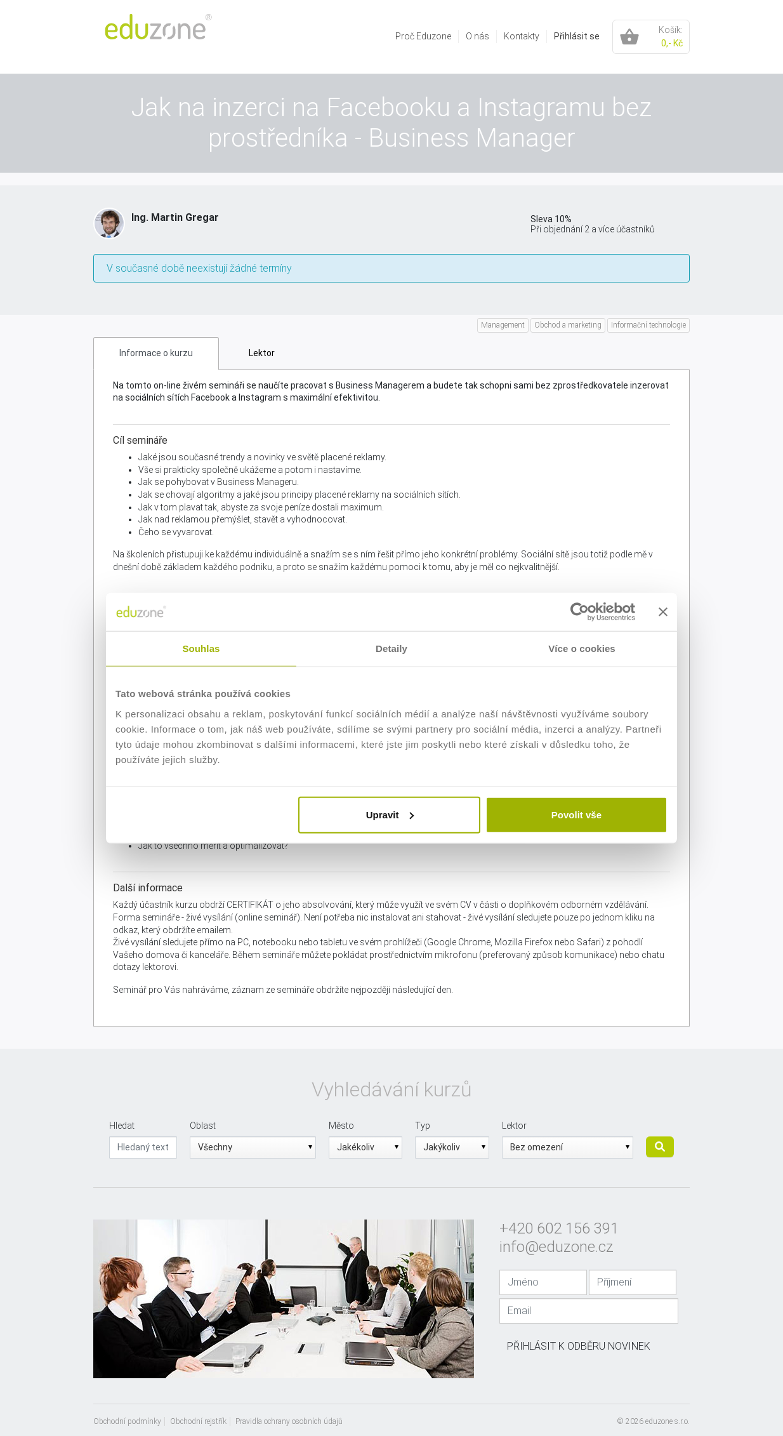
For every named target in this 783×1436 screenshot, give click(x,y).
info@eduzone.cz (556, 1247)
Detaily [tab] (391, 648)
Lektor (514, 1125)
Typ (422, 1125)
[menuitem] (423, 36)
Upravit (390, 814)
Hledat (122, 1125)
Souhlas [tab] (201, 648)
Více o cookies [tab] (581, 648)
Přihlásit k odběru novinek (578, 1346)
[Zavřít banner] (663, 612)
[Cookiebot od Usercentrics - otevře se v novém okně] (579, 612)
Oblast (203, 1125)
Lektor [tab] (262, 353)
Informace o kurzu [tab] (156, 353)
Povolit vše (576, 814)
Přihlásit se (577, 36)
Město (341, 1125)
